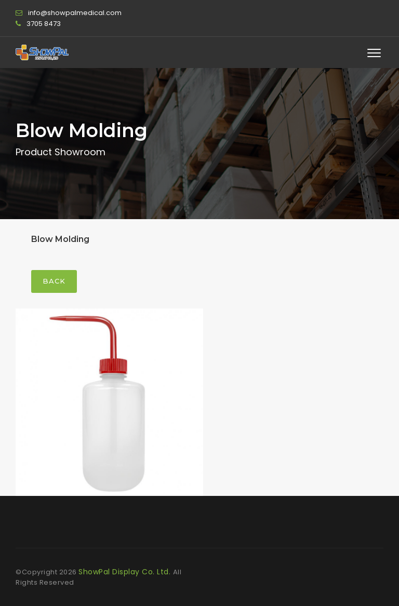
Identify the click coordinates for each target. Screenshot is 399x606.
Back (54, 281)
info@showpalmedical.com (75, 13)
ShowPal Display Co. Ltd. (125, 572)
